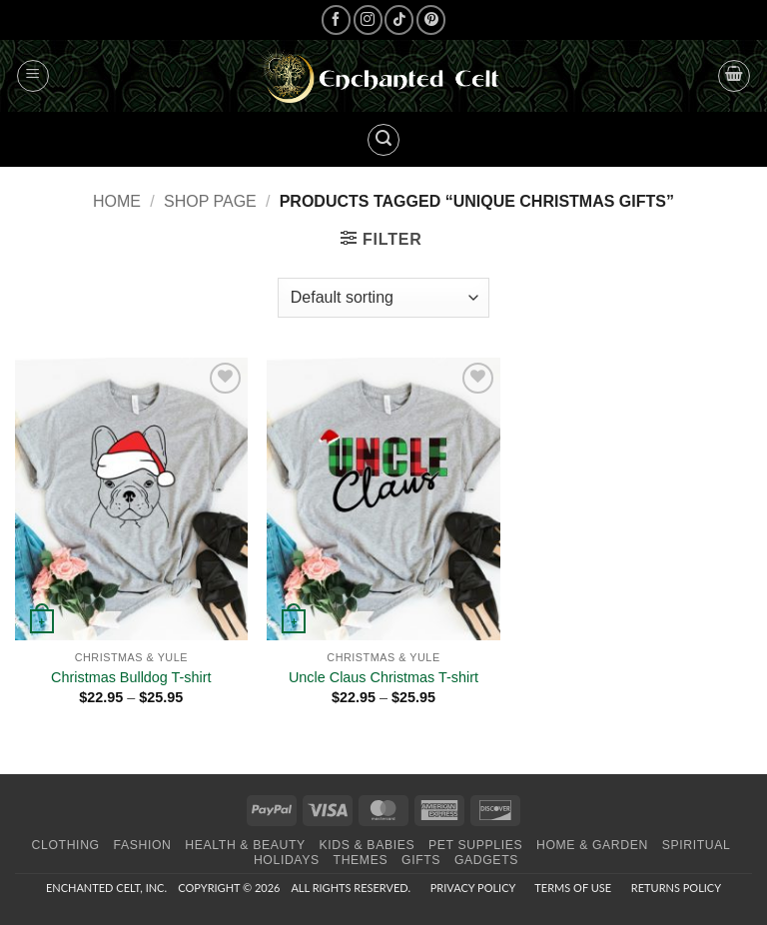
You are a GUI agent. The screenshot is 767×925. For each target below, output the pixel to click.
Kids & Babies (367, 845)
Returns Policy (676, 887)
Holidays (287, 860)
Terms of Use (572, 887)
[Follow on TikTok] (398, 19)
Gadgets (486, 860)
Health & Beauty (245, 845)
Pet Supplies (475, 845)
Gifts (420, 860)
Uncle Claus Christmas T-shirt (383, 677)
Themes (361, 860)
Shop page (210, 201)
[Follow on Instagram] (368, 19)
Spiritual (696, 845)
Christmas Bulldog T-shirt (131, 677)
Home (117, 201)
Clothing (66, 845)
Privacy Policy (472, 887)
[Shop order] (383, 298)
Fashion (143, 845)
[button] (33, 76)
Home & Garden (592, 845)
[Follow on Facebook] (336, 19)
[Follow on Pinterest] (430, 19)
